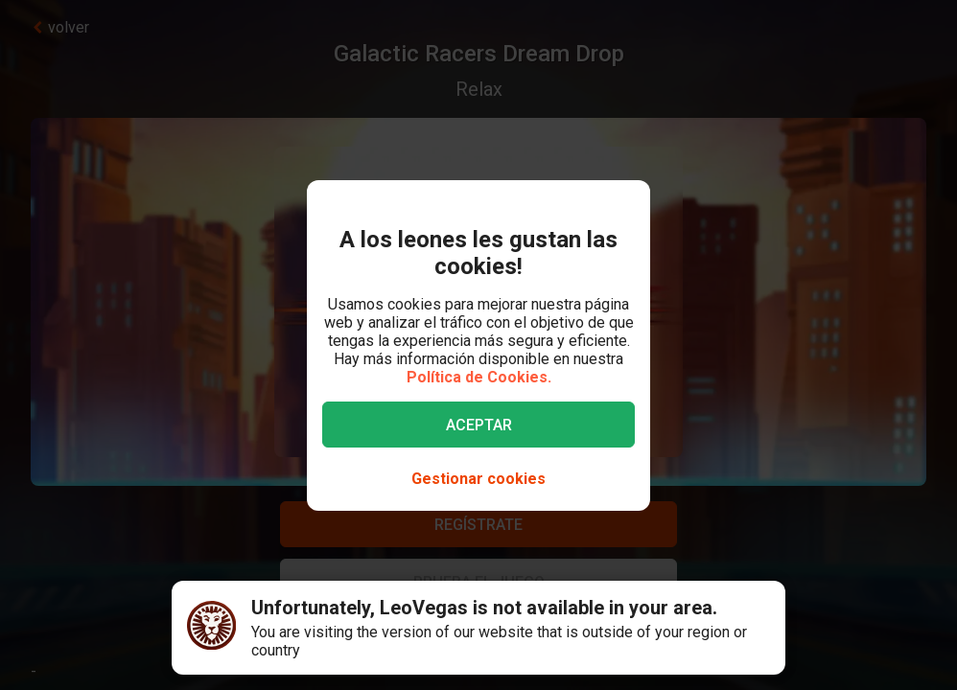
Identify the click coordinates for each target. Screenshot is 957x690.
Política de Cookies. (479, 377)
